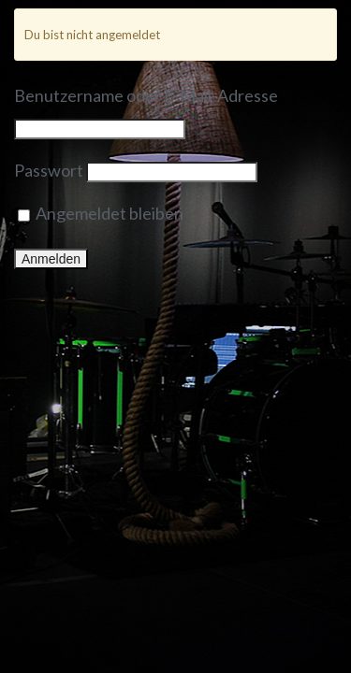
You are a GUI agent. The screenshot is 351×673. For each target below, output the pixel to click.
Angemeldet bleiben (100, 213)
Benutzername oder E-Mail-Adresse (146, 95)
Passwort (48, 170)
